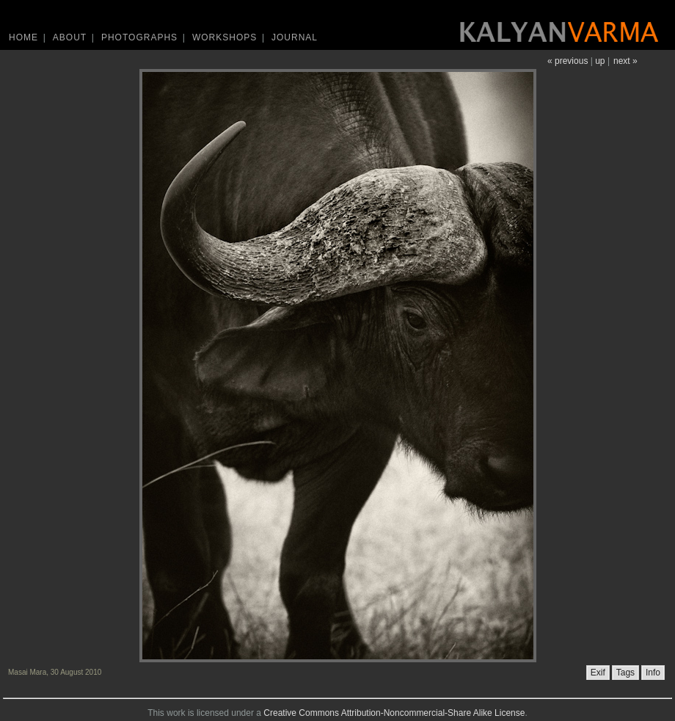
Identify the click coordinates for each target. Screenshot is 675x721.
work (176, 713)
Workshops (224, 37)
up (600, 61)
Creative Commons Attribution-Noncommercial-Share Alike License (394, 713)
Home (23, 37)
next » (625, 61)
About (70, 37)
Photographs (139, 37)
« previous (567, 61)
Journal (294, 37)
